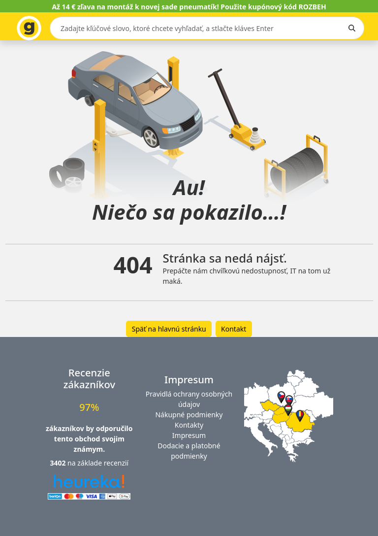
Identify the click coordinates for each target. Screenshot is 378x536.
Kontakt (233, 329)
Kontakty (189, 425)
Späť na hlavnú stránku (169, 329)
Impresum (189, 435)
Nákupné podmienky (188, 414)
